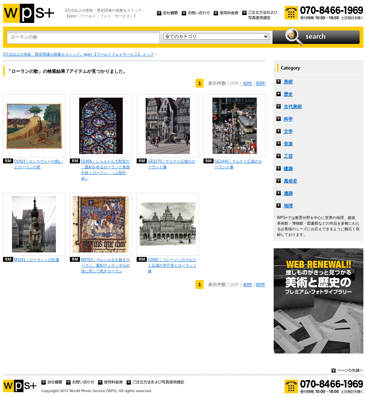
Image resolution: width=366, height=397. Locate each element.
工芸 (288, 156)
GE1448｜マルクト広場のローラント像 (238, 164)
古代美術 (293, 106)
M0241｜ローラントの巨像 (37, 260)
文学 (288, 131)
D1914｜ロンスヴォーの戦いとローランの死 (38, 164)
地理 (288, 205)
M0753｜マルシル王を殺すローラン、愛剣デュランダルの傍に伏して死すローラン (105, 265)
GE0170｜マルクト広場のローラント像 (172, 164)
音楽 (288, 143)
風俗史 (290, 181)
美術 (288, 82)
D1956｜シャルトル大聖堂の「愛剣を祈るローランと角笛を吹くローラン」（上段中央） (105, 169)
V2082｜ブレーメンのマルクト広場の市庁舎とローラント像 (172, 265)
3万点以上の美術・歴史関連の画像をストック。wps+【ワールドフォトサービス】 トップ (78, 54)
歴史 (288, 94)
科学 (288, 119)
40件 (247, 83)
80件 (260, 83)
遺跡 (288, 193)
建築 (288, 168)
